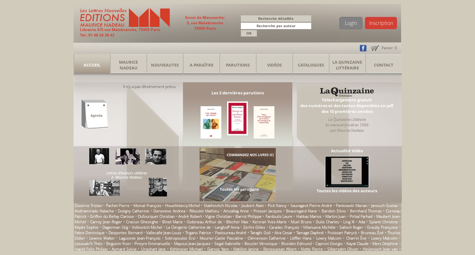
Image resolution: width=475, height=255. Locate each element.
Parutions (238, 65)
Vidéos (274, 65)
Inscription (381, 23)
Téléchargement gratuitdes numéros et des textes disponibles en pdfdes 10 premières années (346, 105)
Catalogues (311, 65)
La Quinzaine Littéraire (347, 65)
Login (351, 23)
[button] (307, 26)
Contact (383, 65)
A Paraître (201, 65)
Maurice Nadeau (128, 65)
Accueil (91, 65)
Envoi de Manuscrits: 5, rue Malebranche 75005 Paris (205, 23)
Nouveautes (165, 65)
